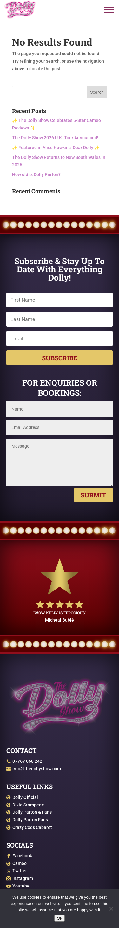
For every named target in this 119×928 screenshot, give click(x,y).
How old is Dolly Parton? (36, 174)
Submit (93, 495)
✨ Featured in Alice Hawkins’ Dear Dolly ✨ (56, 147)
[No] (111, 909)
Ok (59, 918)
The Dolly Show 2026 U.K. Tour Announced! (55, 137)
